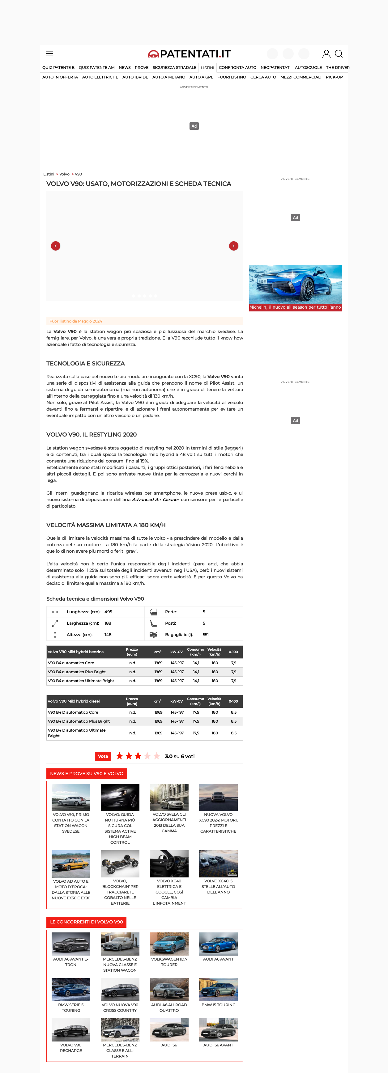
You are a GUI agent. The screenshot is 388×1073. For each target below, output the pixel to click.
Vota (103, 756)
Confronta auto (237, 67)
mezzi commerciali (301, 77)
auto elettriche (100, 77)
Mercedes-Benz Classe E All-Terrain (120, 1038)
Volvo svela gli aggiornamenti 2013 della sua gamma (169, 808)
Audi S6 (169, 1032)
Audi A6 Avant (218, 946)
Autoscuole (308, 67)
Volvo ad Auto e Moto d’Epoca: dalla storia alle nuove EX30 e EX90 (71, 875)
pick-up (334, 77)
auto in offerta (60, 77)
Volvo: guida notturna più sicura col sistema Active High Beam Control (120, 814)
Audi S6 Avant (218, 1032)
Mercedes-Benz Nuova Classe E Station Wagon (120, 952)
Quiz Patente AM (96, 67)
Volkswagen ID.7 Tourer (169, 949)
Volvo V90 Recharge (71, 1035)
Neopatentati (276, 67)
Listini (207, 67)
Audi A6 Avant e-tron (71, 949)
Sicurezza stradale (174, 67)
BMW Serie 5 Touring (71, 995)
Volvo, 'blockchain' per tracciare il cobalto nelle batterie (120, 878)
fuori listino (231, 77)
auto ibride (135, 77)
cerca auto (263, 77)
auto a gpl (201, 77)
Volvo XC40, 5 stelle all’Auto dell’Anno (218, 872)
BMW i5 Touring (218, 992)
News (124, 67)
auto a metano (168, 77)
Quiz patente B (58, 67)
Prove (141, 67)
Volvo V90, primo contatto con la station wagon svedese (71, 809)
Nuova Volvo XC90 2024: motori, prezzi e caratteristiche (218, 809)
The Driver (338, 67)
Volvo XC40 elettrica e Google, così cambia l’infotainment (169, 878)
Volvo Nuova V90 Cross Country (120, 995)
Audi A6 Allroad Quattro (169, 995)
